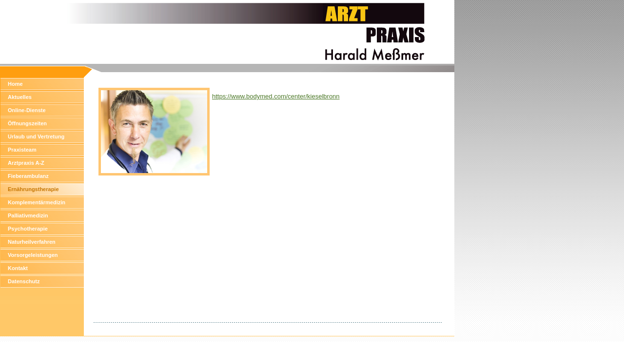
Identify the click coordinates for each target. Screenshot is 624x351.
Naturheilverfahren (32, 242)
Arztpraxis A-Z (26, 163)
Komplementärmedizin (36, 202)
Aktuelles (20, 97)
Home (15, 84)
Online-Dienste (27, 110)
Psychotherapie (28, 229)
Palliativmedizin (28, 215)
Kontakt (18, 268)
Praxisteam (22, 150)
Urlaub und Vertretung (36, 136)
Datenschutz (23, 281)
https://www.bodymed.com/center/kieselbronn (276, 96)
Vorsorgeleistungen (33, 255)
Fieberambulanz (28, 176)
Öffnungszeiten (27, 123)
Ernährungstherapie (33, 189)
